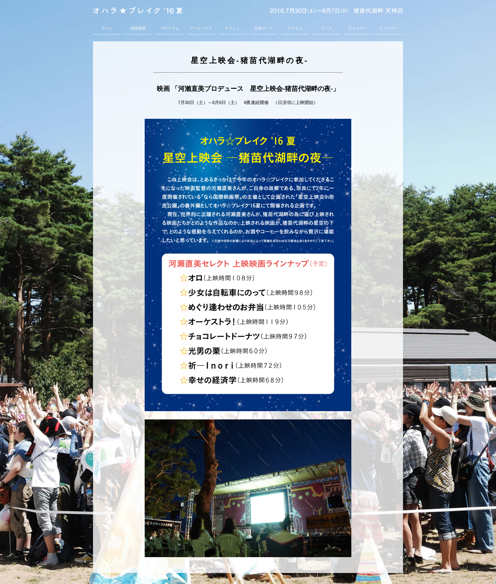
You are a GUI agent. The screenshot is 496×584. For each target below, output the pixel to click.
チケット (232, 28)
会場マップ (263, 28)
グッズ (326, 28)
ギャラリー (357, 28)
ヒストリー (389, 28)
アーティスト (201, 28)
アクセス (295, 28)
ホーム (107, 28)
